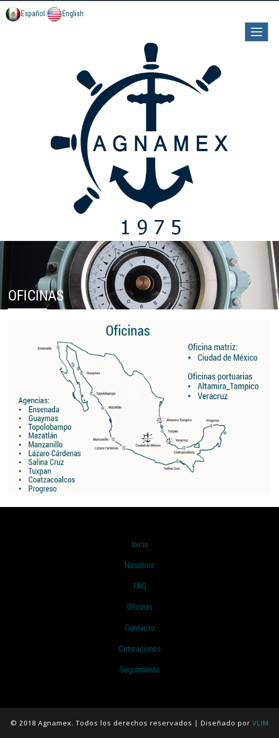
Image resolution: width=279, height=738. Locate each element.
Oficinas (140, 607)
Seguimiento (139, 670)
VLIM (260, 723)
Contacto (140, 628)
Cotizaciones (140, 649)
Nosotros (139, 565)
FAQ (139, 586)
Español (25, 13)
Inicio (139, 544)
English (65, 13)
